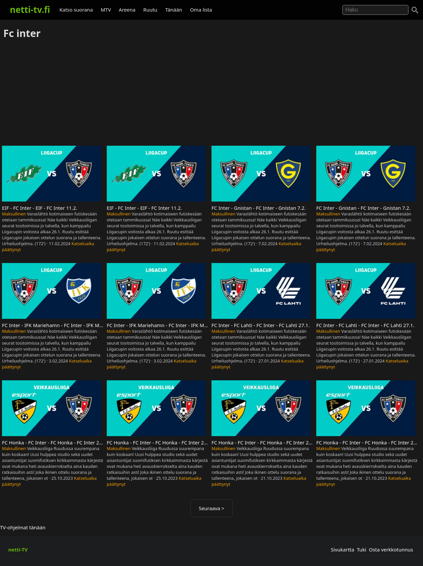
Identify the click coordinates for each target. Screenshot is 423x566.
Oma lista (201, 9)
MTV (106, 9)
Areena (127, 9)
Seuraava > (211, 508)
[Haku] (415, 10)
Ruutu (150, 9)
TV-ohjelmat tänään (23, 527)
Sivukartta (342, 549)
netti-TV (18, 549)
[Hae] (375, 10)
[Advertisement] (211, 93)
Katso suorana (76, 9)
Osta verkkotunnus (391, 549)
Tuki (361, 549)
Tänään (173, 9)
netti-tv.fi (30, 10)
